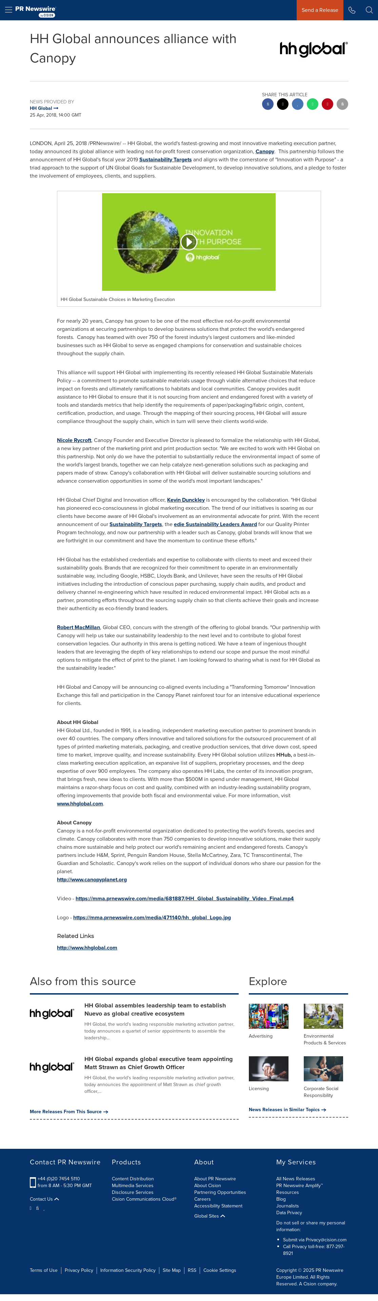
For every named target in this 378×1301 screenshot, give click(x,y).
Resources (287, 1192)
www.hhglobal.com (80, 803)
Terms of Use (44, 1270)
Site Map (172, 1270)
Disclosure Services (133, 1192)
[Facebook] (38, 1207)
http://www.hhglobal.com (87, 948)
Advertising (261, 1036)
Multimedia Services (133, 1185)
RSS (192, 1270)
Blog (281, 1199)
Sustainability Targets (165, 159)
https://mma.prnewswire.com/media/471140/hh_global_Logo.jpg (152, 917)
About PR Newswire (215, 1178)
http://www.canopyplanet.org (92, 879)
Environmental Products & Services (325, 1039)
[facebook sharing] (268, 105)
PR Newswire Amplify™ (299, 1185)
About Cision (207, 1185)
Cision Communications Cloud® (144, 1199)
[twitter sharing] (283, 105)
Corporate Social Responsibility (321, 1092)
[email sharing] (342, 105)
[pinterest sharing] (327, 105)
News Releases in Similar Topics (287, 1109)
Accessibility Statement (218, 1205)
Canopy (265, 151)
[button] (369, 10)
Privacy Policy (79, 1270)
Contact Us (44, 1199)
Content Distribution (133, 1178)
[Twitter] (31, 1207)
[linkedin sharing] (297, 105)
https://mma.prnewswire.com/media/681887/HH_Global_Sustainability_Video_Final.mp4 (185, 898)
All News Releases (295, 1178)
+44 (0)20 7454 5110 (59, 1178)
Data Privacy (289, 1212)
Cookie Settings (219, 1270)
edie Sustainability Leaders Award (215, 524)
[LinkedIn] (44, 1207)
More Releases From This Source (69, 1111)
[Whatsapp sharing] (312, 105)
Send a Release (320, 10)
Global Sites (209, 1216)
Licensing (259, 1088)
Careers (202, 1199)
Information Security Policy (128, 1270)
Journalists (287, 1205)
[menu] (8, 10)
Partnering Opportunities (220, 1192)
